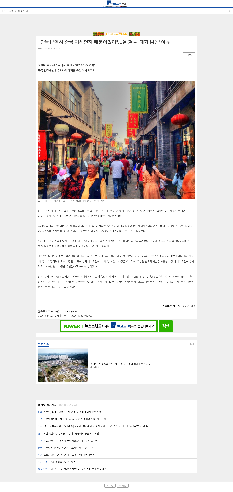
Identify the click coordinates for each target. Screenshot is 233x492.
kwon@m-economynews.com (67, 311)
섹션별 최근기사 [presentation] (47, 405)
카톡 (52, 55)
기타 (58, 55)
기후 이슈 (43, 344)
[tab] (47, 405)
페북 (40, 55)
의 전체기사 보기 (177, 306)
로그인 (110, 485)
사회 (11, 11)
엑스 (46, 55)
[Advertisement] (116, 23)
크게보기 (189, 55)
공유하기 (230, 11)
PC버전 (122, 485)
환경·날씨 (23, 11)
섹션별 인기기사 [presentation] (67, 405)
